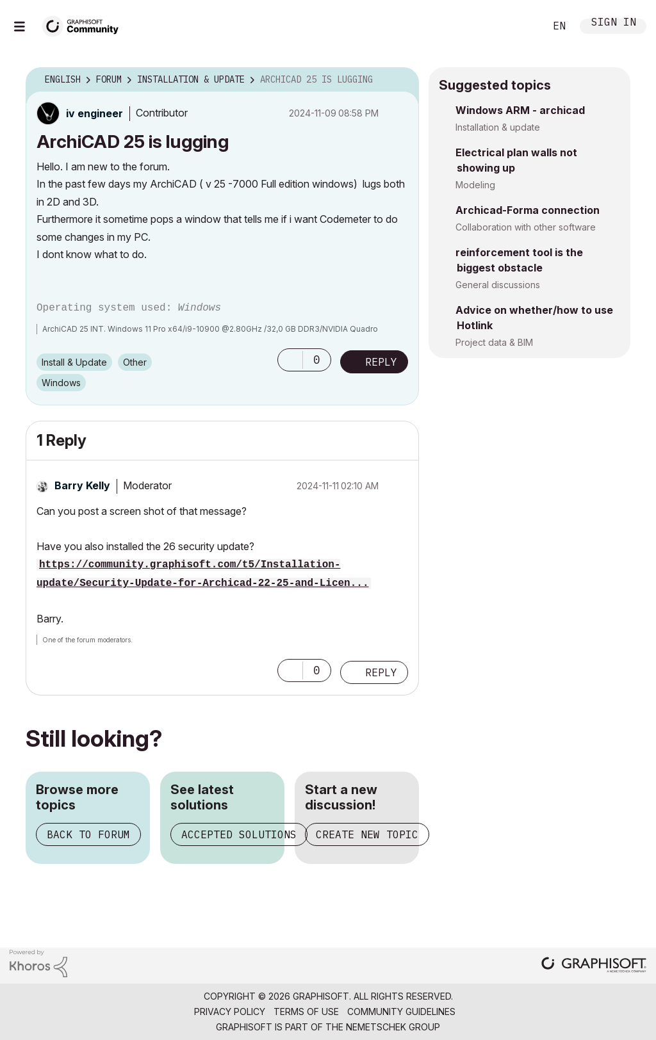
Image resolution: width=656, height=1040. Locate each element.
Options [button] (401, 80)
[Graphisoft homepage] (593, 966)
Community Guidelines (401, 1011)
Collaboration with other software (525, 227)
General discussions (497, 284)
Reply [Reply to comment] (381, 672)
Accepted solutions (239, 834)
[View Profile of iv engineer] (94, 113)
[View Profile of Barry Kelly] (82, 485)
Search (521, 26)
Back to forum (88, 834)
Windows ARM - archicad (520, 110)
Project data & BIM (494, 342)
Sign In (613, 23)
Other (135, 362)
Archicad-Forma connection (527, 210)
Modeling (475, 184)
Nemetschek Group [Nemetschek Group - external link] (393, 1026)
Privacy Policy (229, 1011)
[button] (290, 360)
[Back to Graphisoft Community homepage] (84, 24)
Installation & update (497, 127)
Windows (61, 382)
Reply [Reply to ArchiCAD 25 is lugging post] (381, 361)
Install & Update (74, 362)
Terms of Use (306, 1011)
